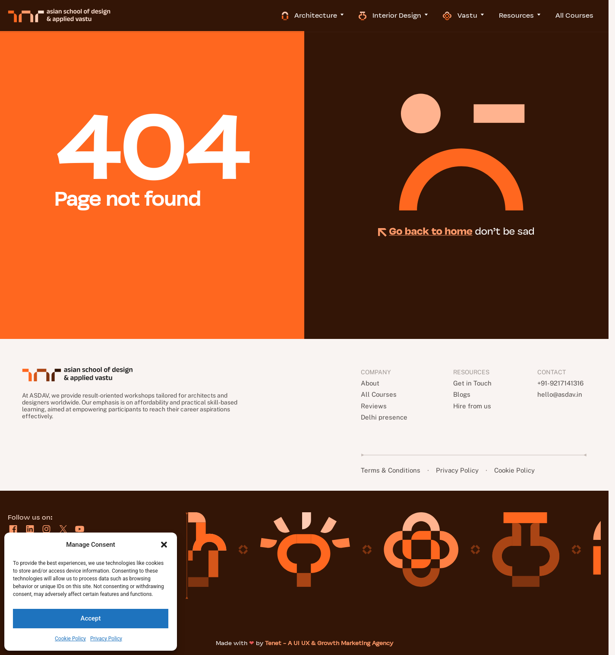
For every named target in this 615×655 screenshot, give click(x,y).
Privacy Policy (106, 639)
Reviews (374, 406)
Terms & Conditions (392, 470)
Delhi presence (385, 417)
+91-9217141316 (561, 383)
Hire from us (471, 406)
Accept (90, 618)
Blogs (460, 394)
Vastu (471, 15)
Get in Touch (471, 383)
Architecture (321, 15)
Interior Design (401, 15)
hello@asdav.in (558, 394)
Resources (527, 15)
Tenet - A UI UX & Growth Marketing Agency (329, 643)
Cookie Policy (70, 639)
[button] (164, 544)
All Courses (582, 15)
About (370, 383)
